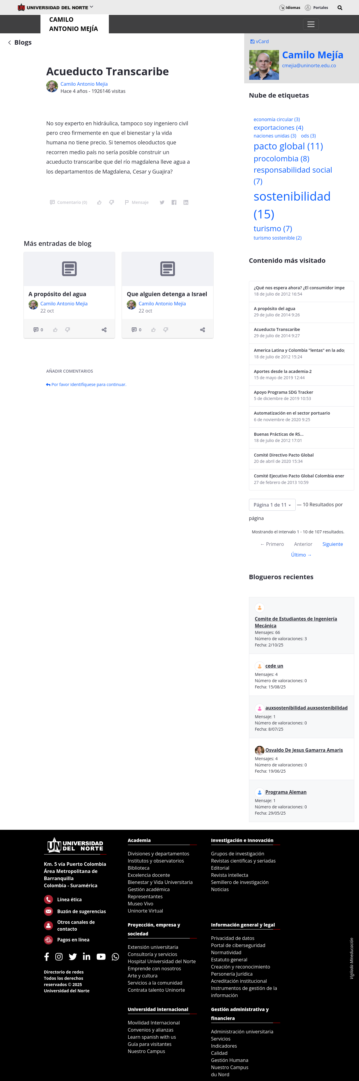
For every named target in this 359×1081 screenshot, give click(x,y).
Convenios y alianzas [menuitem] (151, 1030)
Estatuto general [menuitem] (229, 959)
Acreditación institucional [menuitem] (239, 981)
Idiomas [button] (289, 7)
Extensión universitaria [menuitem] (153, 947)
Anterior (303, 544)
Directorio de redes (64, 972)
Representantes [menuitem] (145, 896)
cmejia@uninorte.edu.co (309, 65)
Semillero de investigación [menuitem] (240, 882)
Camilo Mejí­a (313, 55)
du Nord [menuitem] (220, 1074)
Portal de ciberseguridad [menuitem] (238, 945)
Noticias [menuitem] (220, 889)
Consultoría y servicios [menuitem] (152, 954)
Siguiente (332, 544)
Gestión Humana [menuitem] (230, 1060)
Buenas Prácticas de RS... (279, 434)
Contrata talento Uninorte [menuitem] (156, 990)
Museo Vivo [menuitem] (140, 903)
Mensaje (137, 202)
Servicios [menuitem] (221, 1038)
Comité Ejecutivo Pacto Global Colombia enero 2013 (299, 476)
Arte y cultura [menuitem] (143, 975)
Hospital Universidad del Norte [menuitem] (162, 961)
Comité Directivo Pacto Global (284, 455)
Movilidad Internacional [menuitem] (154, 1022)
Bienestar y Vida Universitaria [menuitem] (160, 882)
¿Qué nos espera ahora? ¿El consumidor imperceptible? (299, 287)
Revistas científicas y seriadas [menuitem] (243, 860)
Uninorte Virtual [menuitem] (145, 910)
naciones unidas (275, 135)
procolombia (281, 158)
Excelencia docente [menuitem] (149, 875)
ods (308, 135)
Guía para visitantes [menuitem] (150, 1044)
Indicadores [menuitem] (224, 1046)
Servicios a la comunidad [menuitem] (155, 983)
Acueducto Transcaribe (277, 329)
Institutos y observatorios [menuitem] (156, 860)
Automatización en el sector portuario (292, 413)
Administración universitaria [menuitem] (242, 1031)
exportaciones (278, 127)
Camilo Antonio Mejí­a (84, 84)
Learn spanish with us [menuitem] (152, 1037)
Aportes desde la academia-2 (283, 371)
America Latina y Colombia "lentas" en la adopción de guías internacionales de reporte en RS (299, 350)
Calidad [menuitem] (219, 1053)
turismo (273, 228)
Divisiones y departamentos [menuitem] (158, 853)
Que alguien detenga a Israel (167, 294)
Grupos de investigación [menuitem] (237, 853)
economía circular (277, 119)
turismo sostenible (278, 238)
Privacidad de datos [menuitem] (233, 938)
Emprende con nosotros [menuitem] (154, 968)
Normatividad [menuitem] (226, 952)
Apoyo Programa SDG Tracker (283, 392)
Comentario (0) (68, 202)
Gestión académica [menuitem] (149, 889)
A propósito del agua (58, 294)
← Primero (272, 544)
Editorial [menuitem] (220, 868)
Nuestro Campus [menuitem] (146, 1051)
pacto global (288, 146)
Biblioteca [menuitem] (139, 868)
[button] (340, 7)
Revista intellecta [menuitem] (229, 875)
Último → (301, 555)
